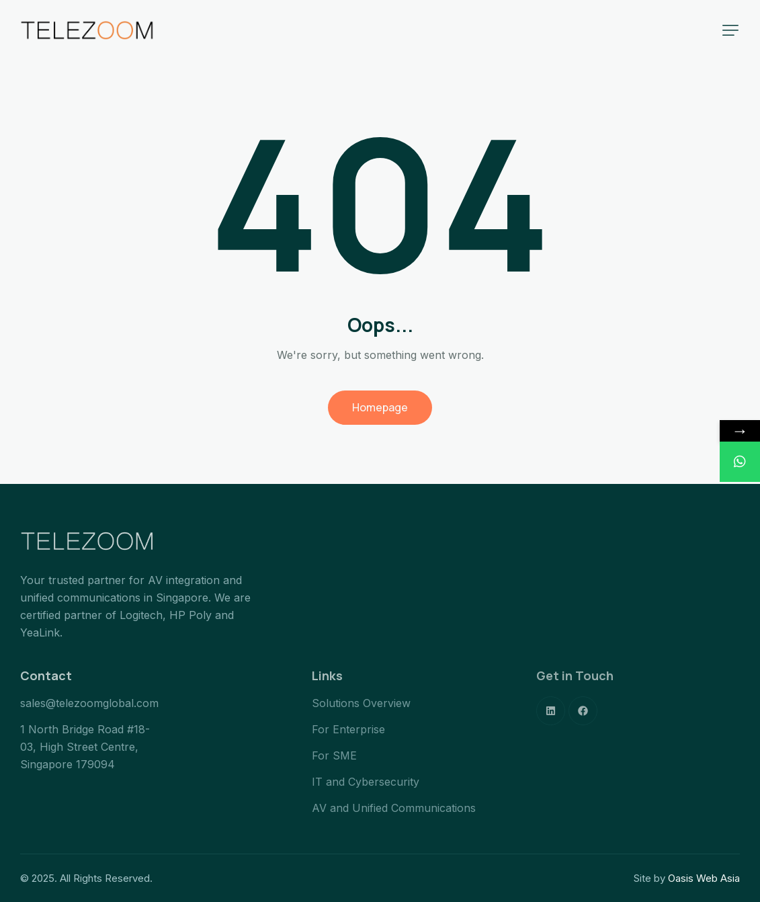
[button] (730, 30)
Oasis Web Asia (704, 878)
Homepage (380, 407)
